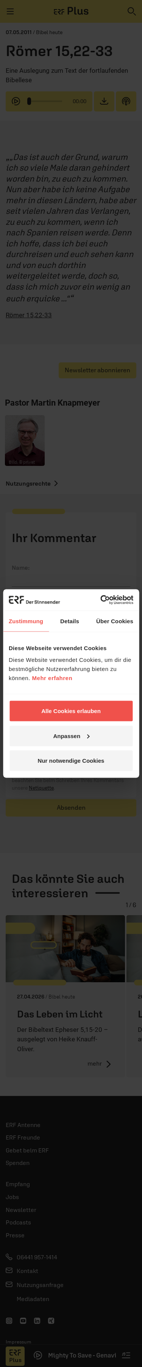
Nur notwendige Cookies (71, 760)
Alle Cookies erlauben (71, 711)
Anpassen (71, 735)
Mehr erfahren (52, 678)
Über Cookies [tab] (114, 621)
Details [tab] (69, 621)
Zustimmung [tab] (26, 621)
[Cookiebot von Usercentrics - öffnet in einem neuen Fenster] (101, 600)
